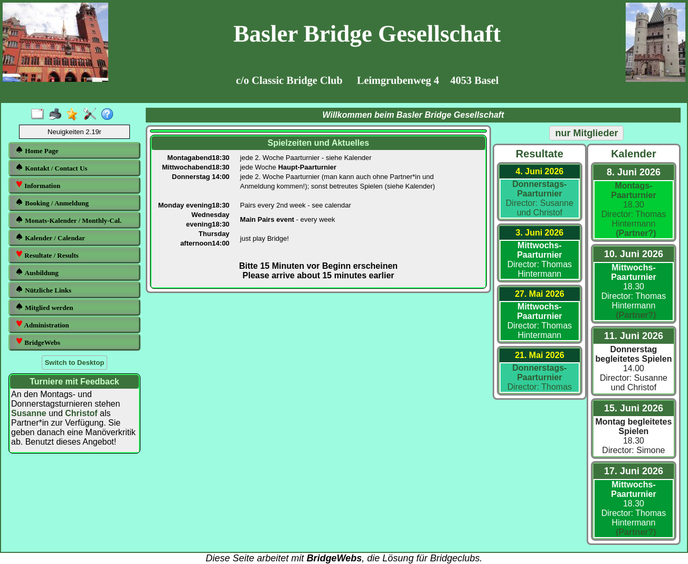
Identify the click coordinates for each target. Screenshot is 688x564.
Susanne (28, 413)
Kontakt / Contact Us (51, 167)
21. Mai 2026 (539, 355)
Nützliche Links (43, 289)
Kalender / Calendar (50, 237)
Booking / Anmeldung (52, 202)
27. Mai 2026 (539, 293)
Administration (42, 324)
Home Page (36, 150)
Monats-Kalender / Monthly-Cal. (68, 219)
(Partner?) (633, 233)
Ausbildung (37, 272)
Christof (81, 413)
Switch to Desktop (75, 362)
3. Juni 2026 (539, 232)
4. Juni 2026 (539, 171)
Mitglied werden (44, 307)
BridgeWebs (37, 341)
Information (37, 185)
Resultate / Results (47, 254)
